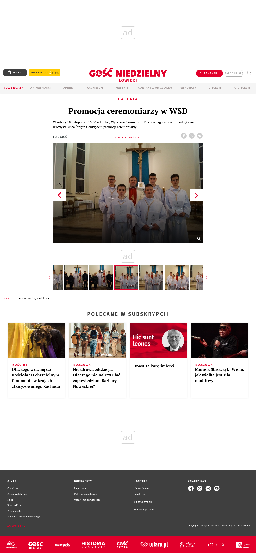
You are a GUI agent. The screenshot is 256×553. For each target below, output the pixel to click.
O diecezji (242, 87)
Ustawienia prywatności (87, 499)
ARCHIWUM (95, 87)
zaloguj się (234, 73)
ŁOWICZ (47, 298)
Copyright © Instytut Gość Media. (205, 525)
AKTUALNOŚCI (40, 87)
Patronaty (188, 87)
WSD (39, 298)
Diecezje (215, 87)
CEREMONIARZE (26, 298)
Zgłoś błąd (16, 525)
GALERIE (122, 87)
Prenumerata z (45, 72)
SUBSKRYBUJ (209, 73)
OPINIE (68, 87)
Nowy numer (13, 87)
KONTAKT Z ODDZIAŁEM (155, 87)
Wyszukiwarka (249, 73)
